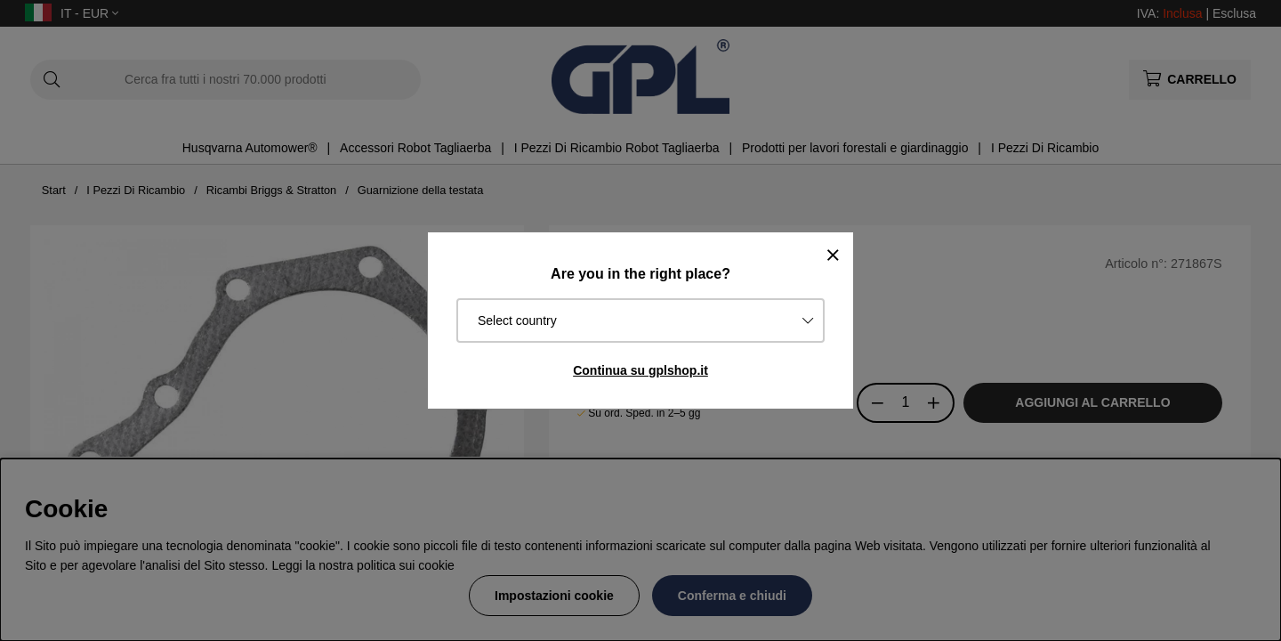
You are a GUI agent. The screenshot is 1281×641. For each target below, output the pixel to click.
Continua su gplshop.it (640, 370)
